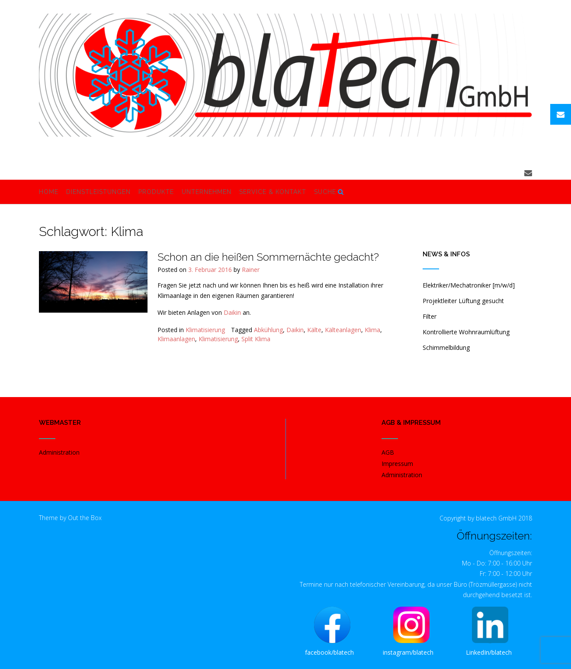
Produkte (156, 192)
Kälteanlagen (343, 330)
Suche (329, 192)
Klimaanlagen (176, 339)
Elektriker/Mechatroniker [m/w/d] (469, 285)
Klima (372, 330)
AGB (388, 452)
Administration (59, 452)
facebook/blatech (329, 652)
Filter (429, 316)
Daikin (232, 312)
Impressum (397, 463)
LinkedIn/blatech (489, 652)
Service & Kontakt (272, 192)
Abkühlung (268, 330)
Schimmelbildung (446, 347)
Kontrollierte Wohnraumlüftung (466, 332)
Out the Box (85, 518)
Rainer (251, 269)
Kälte (314, 330)
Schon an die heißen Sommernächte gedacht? (268, 256)
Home (48, 192)
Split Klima (255, 339)
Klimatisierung (205, 330)
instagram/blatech (408, 652)
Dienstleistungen (98, 192)
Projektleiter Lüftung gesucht (463, 301)
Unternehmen (206, 192)
